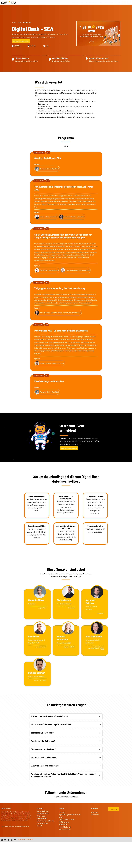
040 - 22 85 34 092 (65, 829)
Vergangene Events (43, 813)
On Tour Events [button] (114, 2)
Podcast (39, 826)
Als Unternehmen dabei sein (45, 821)
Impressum (94, 812)
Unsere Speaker (42, 816)
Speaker (101, 2)
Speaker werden (42, 818)
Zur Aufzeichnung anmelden (20, 41)
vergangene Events (91, 2)
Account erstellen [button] (42, 823)
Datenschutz (95, 815)
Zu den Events (113, 809)
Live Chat (62, 812)
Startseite (75, 2)
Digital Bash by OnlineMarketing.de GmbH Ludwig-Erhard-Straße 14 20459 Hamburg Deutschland (69, 819)
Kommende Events (42, 811)
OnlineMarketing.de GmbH (22, 820)
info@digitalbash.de (65, 827)
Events (82, 2)
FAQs (106, 2)
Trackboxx (6, 826)
